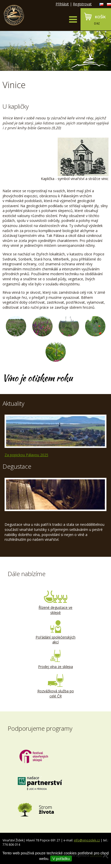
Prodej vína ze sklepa (55, 659)
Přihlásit (62, 4)
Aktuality (13, 403)
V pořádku (61, 858)
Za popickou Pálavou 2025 (26, 454)
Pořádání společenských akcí (55, 632)
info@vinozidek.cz (87, 840)
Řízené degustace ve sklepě (55, 603)
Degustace (17, 466)
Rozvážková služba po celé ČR (55, 686)
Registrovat (82, 4)
